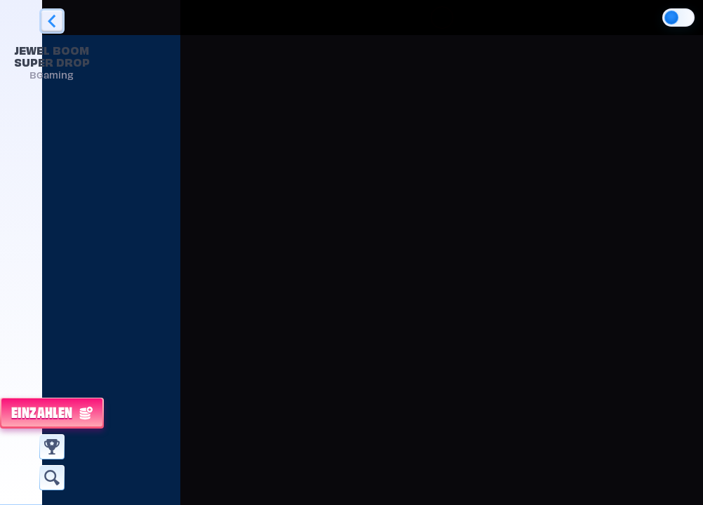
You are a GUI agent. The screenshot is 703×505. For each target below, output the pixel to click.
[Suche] (52, 477)
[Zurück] (52, 21)
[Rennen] (52, 446)
